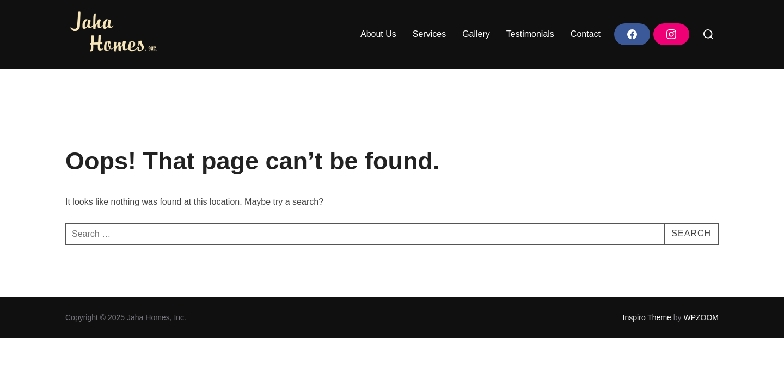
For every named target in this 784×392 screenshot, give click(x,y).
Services (429, 34)
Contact (586, 34)
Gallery (476, 34)
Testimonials (530, 34)
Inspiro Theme (647, 317)
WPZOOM (701, 317)
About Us (378, 34)
